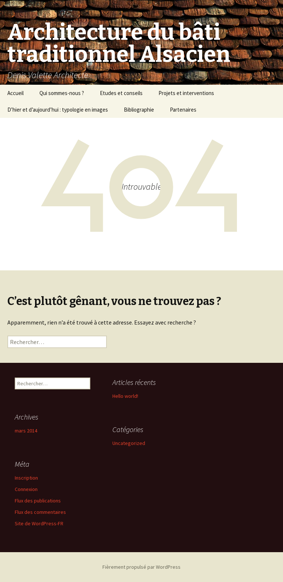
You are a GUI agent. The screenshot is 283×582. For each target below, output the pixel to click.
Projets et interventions (186, 93)
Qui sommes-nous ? (61, 93)
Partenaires (183, 109)
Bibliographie (139, 109)
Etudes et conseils (121, 93)
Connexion (26, 489)
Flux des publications (38, 500)
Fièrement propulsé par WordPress (141, 567)
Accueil (15, 93)
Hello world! (125, 396)
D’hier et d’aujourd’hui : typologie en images (57, 109)
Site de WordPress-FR (39, 523)
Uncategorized (128, 443)
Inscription (26, 477)
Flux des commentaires (40, 512)
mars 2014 (26, 430)
